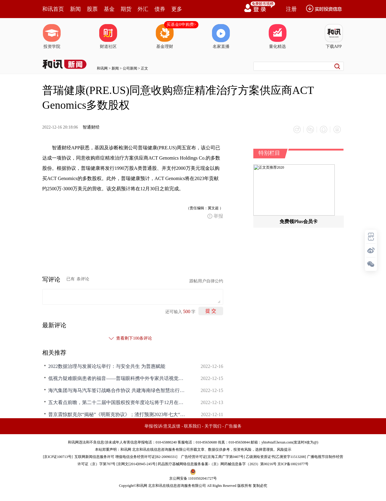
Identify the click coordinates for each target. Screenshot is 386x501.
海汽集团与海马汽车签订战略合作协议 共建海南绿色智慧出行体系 (117, 390)
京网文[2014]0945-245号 (137, 464)
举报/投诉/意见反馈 (162, 426)
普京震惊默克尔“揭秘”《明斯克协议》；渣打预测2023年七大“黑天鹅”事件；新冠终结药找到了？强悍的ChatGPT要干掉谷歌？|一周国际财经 (117, 414)
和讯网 (102, 68)
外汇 (143, 9)
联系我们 (192, 426)
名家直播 (221, 36)
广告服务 (233, 426)
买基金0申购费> (181, 24)
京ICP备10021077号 (292, 464)
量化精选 (277, 36)
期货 (126, 9)
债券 (159, 9)
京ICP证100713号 (57, 457)
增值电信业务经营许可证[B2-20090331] (146, 457)
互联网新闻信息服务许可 (94, 457)
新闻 (75, 9)
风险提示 (284, 449)
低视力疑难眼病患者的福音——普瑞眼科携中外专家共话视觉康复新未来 (117, 378)
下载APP (334, 36)
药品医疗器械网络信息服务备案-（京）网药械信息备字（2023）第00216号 (217, 464)
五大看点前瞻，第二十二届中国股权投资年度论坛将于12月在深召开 (117, 402)
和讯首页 (53, 9)
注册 (291, 9)
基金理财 (165, 36)
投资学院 (52, 36)
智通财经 (91, 127)
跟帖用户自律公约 (206, 281)
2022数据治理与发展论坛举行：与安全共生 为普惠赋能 (106, 366)
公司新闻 (130, 68)
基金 (109, 9)
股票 (92, 9)
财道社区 (108, 36)
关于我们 (212, 426)
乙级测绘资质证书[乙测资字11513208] (276, 457)
